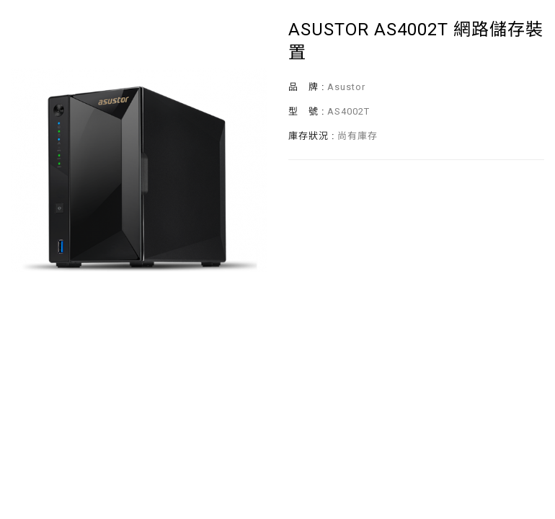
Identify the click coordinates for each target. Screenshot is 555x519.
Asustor (346, 86)
